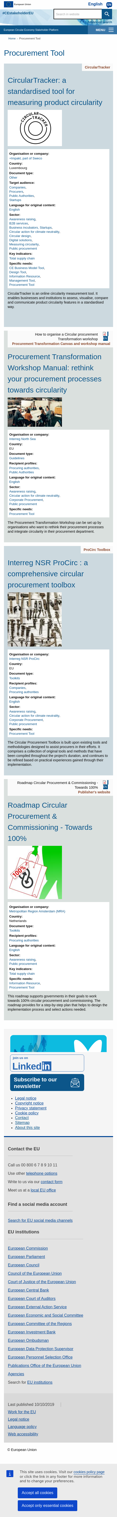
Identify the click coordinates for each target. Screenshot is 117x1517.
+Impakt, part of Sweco (25, 158)
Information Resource (24, 276)
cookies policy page (89, 1472)
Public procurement (23, 248)
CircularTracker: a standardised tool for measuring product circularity (55, 91)
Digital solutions (20, 240)
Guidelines (16, 458)
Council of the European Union (35, 1273)
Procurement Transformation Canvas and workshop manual (61, 344)
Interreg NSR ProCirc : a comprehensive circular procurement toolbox (48, 574)
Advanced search (100, 22)
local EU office (43, 1190)
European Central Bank (28, 1290)
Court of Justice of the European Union (42, 1282)
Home (12, 38)
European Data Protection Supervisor (40, 1349)
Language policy (22, 1427)
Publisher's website (94, 792)
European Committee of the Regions (40, 1324)
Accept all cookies (37, 1493)
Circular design (20, 236)
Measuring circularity (24, 244)
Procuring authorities (24, 468)
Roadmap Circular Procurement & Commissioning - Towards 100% (50, 821)
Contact (22, 1118)
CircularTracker (97, 67)
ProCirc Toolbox (97, 550)
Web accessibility (23, 1434)
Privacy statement (30, 1108)
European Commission (28, 1248)
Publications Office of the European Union (44, 1366)
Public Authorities (21, 196)
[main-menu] (111, 30)
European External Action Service (37, 1307)
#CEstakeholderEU (17, 13)
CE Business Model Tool (26, 268)
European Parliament (26, 1257)
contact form (51, 1182)
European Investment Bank (32, 1332)
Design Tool (17, 272)
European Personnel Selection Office (40, 1357)
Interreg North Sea (22, 439)
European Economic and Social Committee (45, 1315)
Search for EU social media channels (40, 1220)
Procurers (16, 191)
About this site (27, 1127)
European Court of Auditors (32, 1298)
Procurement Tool (29, 38)
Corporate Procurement (26, 500)
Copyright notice (29, 1103)
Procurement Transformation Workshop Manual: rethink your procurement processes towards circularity (54, 373)
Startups (15, 200)
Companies (17, 187)
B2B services (18, 223)
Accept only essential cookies (47, 1505)
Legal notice (25, 1098)
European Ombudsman (28, 1340)
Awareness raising (22, 219)
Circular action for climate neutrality (34, 232)
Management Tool (22, 280)
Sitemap (22, 1123)
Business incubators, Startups (30, 227)
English (14, 209)
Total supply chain (22, 258)
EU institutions (39, 1382)
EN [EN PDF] (105, 338)
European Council (23, 1265)
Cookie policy (27, 1113)
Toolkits (14, 678)
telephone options (41, 1173)
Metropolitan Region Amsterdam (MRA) (37, 911)
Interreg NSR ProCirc (24, 659)
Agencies (16, 1374)
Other (13, 177)
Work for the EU (22, 1412)
